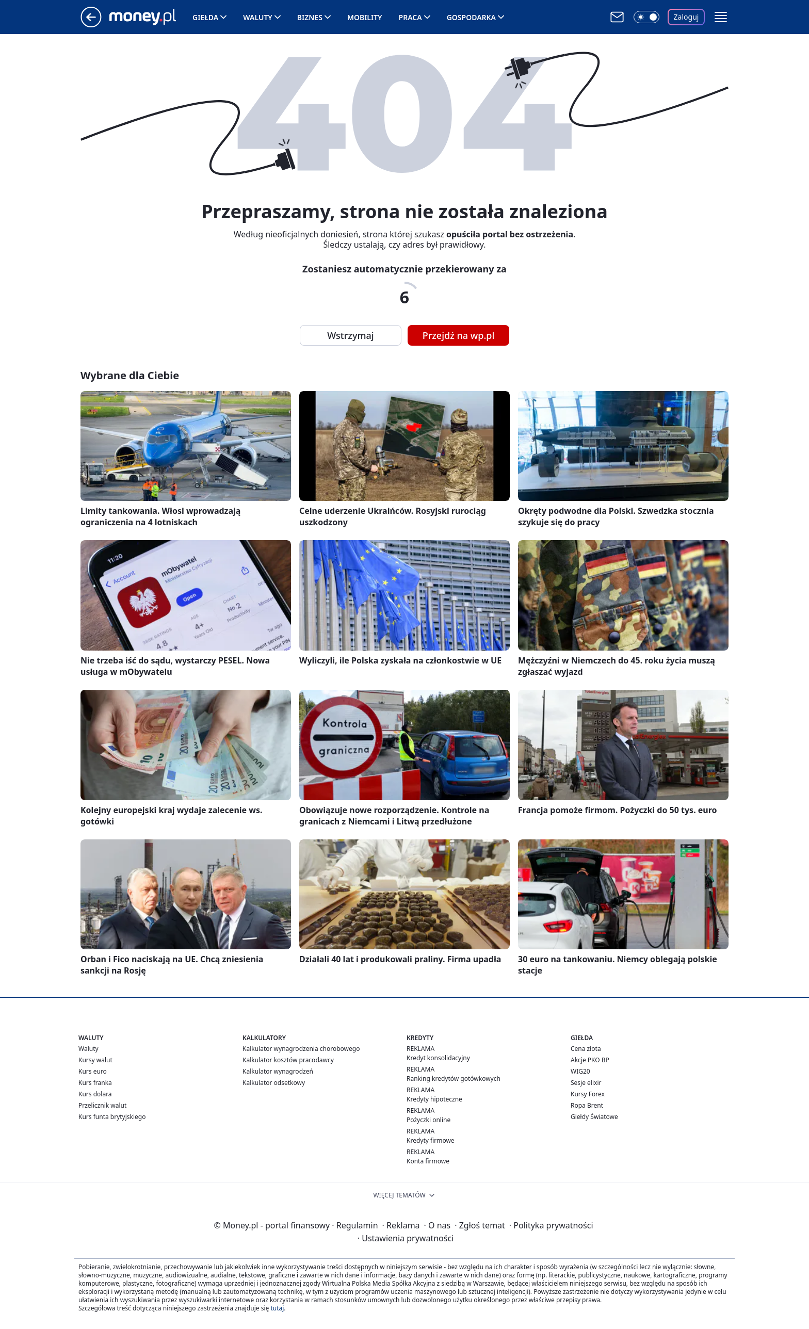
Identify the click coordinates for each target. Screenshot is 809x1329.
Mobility (364, 17)
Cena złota (586, 1048)
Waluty (257, 17)
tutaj (277, 1308)
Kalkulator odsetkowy (273, 1082)
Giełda (205, 17)
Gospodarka (471, 17)
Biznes (309, 17)
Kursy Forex (588, 1094)
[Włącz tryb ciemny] (646, 17)
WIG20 (580, 1071)
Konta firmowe (428, 1161)
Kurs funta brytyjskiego (111, 1116)
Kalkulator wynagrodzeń (277, 1071)
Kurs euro (92, 1071)
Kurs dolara (95, 1094)
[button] (721, 17)
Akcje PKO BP (590, 1060)
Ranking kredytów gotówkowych (453, 1078)
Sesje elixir (586, 1082)
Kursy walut (95, 1060)
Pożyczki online (428, 1119)
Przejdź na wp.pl (459, 335)
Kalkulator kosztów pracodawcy (288, 1060)
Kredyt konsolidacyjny (438, 1058)
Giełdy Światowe (594, 1116)
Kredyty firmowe (431, 1140)
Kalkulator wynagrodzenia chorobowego (301, 1048)
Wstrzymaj (350, 335)
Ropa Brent (587, 1105)
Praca (410, 17)
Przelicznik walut (102, 1105)
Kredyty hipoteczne (434, 1099)
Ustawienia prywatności (406, 1238)
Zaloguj (686, 17)
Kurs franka (95, 1082)
